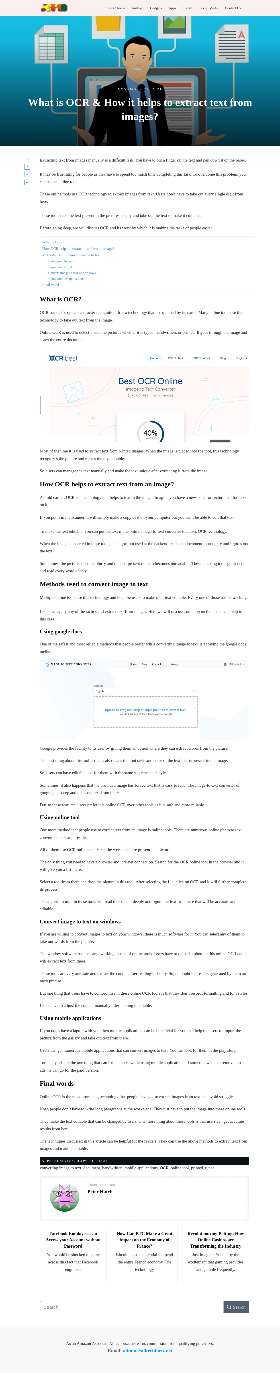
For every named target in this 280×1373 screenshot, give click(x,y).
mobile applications (141, 1168)
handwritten (112, 1168)
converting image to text (60, 1168)
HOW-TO (85, 1161)
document (91, 1168)
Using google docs (61, 261)
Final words (51, 285)
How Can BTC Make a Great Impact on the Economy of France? (144, 1240)
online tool (180, 1168)
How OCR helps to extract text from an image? (78, 249)
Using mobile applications (66, 278)
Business (64, 1161)
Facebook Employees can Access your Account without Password (73, 1240)
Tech (101, 1161)
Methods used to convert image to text (71, 255)
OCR (164, 1168)
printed (197, 1168)
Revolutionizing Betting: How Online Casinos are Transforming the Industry (216, 1240)
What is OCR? (53, 242)
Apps (47, 1161)
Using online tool (60, 267)
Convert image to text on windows (72, 273)
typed (210, 1168)
